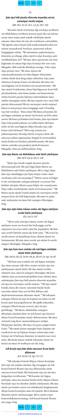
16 (33, 3)
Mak (21, 3)
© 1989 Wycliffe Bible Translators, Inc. (30, 414)
